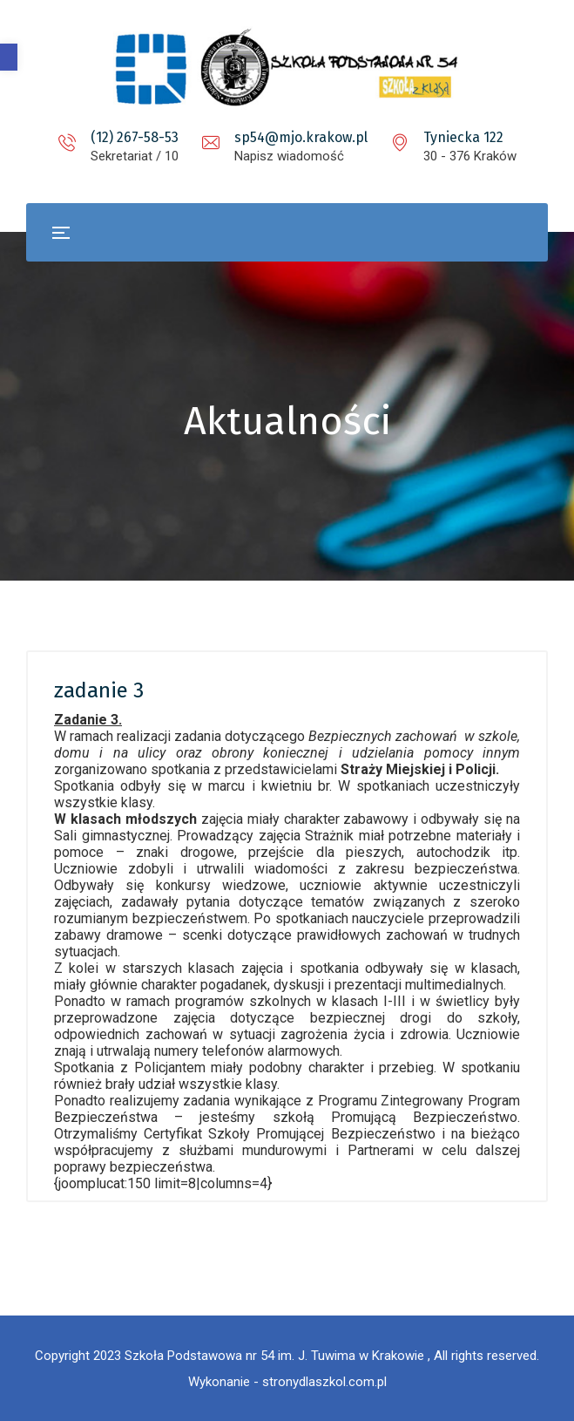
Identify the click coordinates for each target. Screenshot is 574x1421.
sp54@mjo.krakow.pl (301, 137)
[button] (8, 57)
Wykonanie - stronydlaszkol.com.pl (287, 1382)
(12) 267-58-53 (135, 137)
